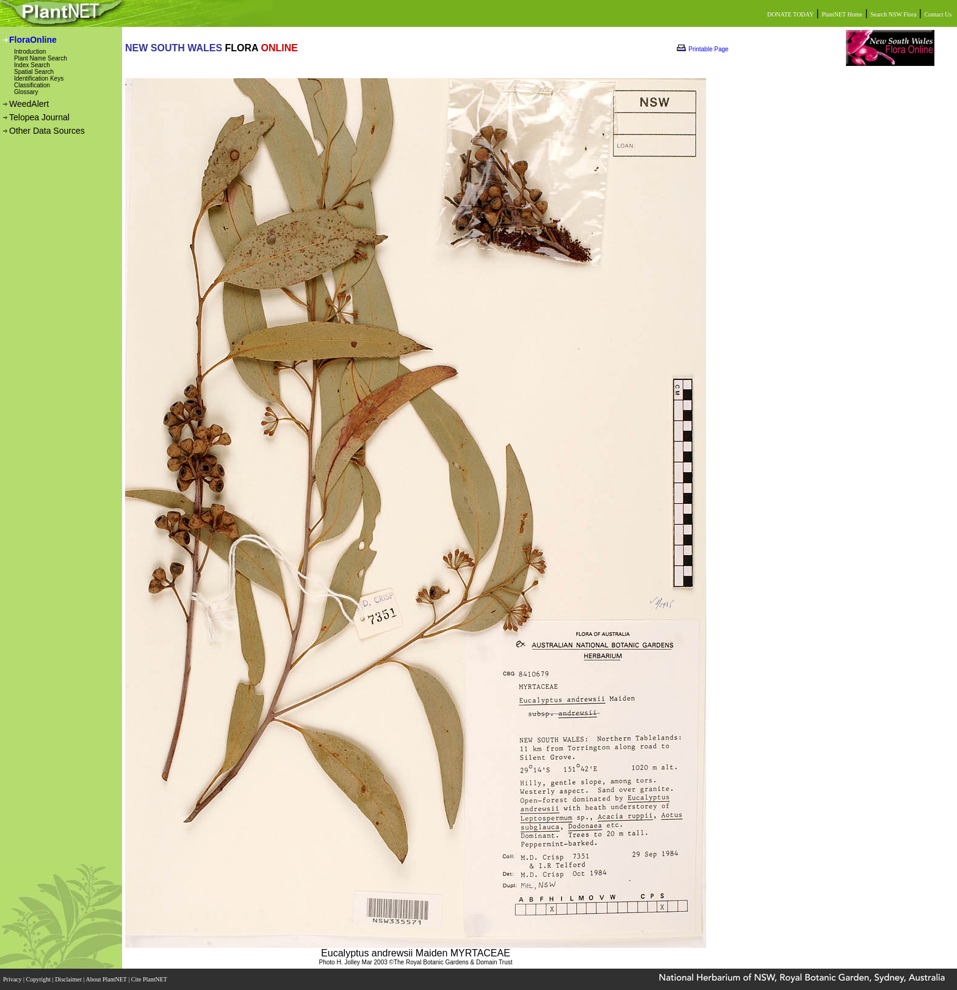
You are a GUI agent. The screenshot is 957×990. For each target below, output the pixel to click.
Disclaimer (69, 979)
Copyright (39, 979)
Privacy (13, 979)
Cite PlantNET (149, 979)
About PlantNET (106, 979)
